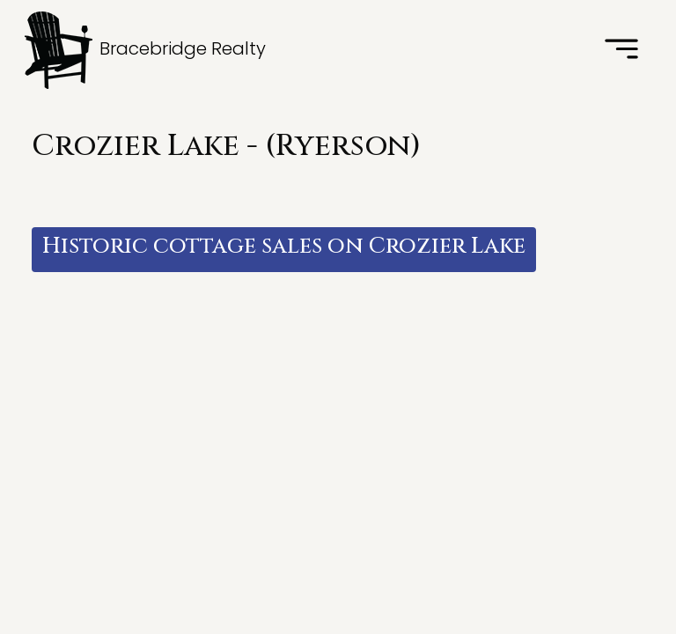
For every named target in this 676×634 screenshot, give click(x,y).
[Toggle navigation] (621, 50)
